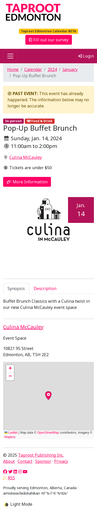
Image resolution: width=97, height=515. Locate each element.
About (9, 461)
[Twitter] (10, 471)
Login (86, 56)
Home (13, 69)
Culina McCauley (25, 157)
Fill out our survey (49, 40)
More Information (27, 182)
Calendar (33, 69)
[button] (10, 369)
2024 (52, 69)
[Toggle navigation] (10, 56)
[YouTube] (25, 471)
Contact (25, 461)
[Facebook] (5, 471)
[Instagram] (20, 471)
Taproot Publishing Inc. (41, 455)
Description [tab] (45, 288)
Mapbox (10, 437)
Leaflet (11, 432)
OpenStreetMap (48, 432)
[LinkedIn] (15, 471)
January (70, 69)
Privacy (61, 461)
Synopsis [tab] (16, 288)
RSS (11, 478)
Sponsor (43, 461)
